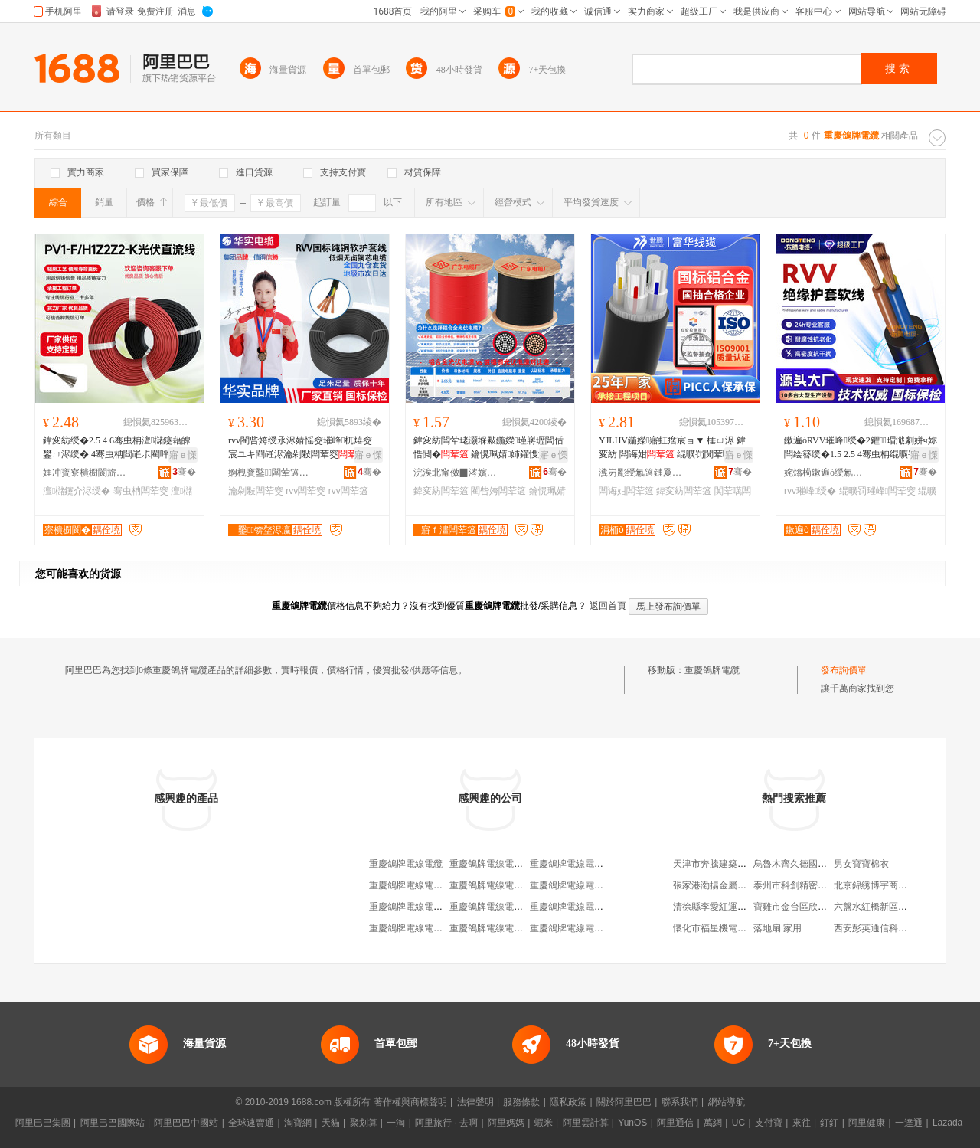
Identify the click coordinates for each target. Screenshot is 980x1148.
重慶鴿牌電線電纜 (406, 864)
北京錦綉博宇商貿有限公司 (889, 885)
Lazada (947, 1122)
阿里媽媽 (506, 1122)
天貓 (331, 1122)
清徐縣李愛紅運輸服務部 (723, 906)
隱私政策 (568, 1102)
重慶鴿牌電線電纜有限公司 (504, 864)
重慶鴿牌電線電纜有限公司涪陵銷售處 (527, 906)
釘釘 (829, 1122)
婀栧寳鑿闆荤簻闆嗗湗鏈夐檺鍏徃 (270, 472)
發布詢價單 (844, 670)
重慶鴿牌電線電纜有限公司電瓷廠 (599, 864)
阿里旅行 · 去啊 (446, 1122)
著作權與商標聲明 (410, 1102)
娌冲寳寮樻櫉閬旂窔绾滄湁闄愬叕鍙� (85, 472)
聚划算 (363, 1122)
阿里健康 (866, 1122)
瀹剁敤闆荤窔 (255, 491)
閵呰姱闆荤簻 (498, 491)
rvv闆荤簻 (348, 491)
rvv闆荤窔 (305, 491)
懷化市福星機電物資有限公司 (732, 928)
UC (738, 1122)
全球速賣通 (251, 1122)
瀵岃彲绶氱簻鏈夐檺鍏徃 (641, 472)
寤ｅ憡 (183, 455)
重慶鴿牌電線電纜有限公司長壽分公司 (608, 885)
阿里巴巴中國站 (186, 1122)
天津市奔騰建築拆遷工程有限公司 (742, 864)
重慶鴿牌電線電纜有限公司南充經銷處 (527, 928)
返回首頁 (608, 605)
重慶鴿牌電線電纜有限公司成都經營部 (447, 906)
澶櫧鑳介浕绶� (76, 491)
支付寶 (768, 1122)
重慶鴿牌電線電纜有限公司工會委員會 (608, 906)
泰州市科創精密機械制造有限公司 (822, 885)
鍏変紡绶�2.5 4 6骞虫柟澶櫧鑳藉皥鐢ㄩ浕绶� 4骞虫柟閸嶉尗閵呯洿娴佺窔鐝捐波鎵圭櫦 (117, 448)
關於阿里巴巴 (624, 1102)
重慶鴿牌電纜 (712, 670)
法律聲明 (475, 1102)
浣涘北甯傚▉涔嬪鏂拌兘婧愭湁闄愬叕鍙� (455, 472)
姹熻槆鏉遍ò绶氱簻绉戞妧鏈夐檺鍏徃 (826, 472)
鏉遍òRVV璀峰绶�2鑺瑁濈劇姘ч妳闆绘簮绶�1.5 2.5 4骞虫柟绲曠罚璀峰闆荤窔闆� (860, 448)
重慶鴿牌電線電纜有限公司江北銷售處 (447, 885)
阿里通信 (675, 1122)
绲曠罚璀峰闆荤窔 (877, 491)
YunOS (632, 1122)
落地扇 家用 (777, 928)
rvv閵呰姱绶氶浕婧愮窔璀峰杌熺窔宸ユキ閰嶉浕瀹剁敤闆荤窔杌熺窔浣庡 (301, 448)
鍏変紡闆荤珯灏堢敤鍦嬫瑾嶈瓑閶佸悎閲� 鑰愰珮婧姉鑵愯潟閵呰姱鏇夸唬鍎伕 (489, 448)
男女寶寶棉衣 (861, 864)
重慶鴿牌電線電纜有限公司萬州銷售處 (527, 885)
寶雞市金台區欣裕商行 (799, 906)
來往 (801, 1122)
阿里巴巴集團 (42, 1122)
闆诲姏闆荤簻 (626, 491)
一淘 (396, 1122)
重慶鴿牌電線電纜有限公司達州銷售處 (447, 928)
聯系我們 (680, 1102)
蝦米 (543, 1122)
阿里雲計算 (586, 1122)
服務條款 (521, 1102)
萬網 (713, 1122)
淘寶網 (298, 1122)
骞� (184, 471)
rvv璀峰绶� (810, 491)
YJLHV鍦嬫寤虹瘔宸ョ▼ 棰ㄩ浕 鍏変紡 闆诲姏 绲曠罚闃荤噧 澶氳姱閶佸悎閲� (672, 448)
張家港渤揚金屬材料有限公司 (732, 885)
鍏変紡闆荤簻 (441, 491)
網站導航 (726, 1102)
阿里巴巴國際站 (112, 1122)
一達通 (909, 1122)
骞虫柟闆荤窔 (140, 491)
